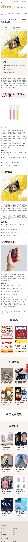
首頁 (2, 13)
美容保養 (7, 13)
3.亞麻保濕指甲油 (9, 72)
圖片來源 (3, 127)
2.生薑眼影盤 (8, 70)
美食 (2, 532)
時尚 (14, 532)
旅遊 (14, 531)
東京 (15, 7)
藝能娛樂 (3, 534)
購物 (14, 534)
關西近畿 (22, 7)
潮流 (2, 531)
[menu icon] (1, 2)
